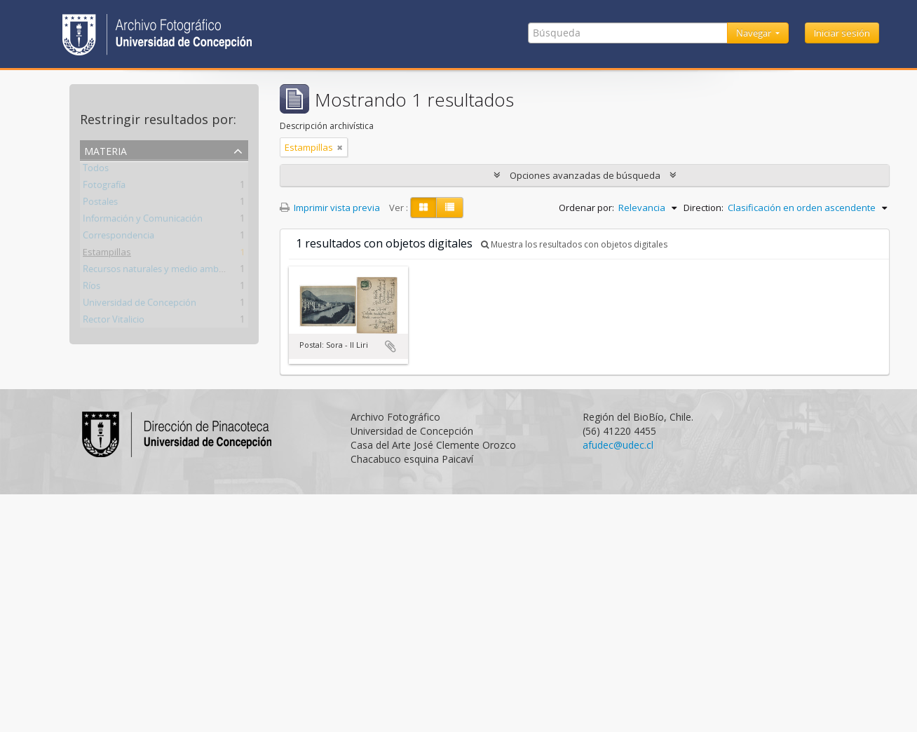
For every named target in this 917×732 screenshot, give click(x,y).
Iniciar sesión (842, 33)
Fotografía (104, 187)
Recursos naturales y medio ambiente (161, 271)
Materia (105, 149)
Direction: (704, 207)
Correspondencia (118, 237)
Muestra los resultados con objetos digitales (574, 244)
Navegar (754, 33)
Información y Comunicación (143, 221)
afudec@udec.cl (618, 445)
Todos (96, 170)
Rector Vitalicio (113, 322)
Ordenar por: (586, 207)
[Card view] (423, 207)
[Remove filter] (340, 147)
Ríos (91, 288)
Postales (100, 204)
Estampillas (107, 254)
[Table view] (449, 207)
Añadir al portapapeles (390, 346)
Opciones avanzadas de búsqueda (585, 175)
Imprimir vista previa (330, 207)
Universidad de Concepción (139, 305)
